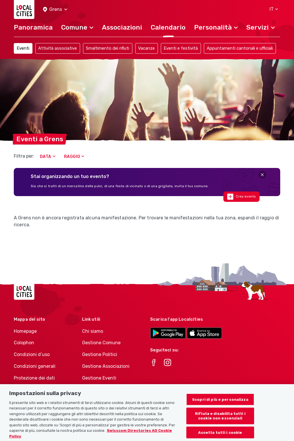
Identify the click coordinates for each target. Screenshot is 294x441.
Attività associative (57, 48)
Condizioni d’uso (32, 354)
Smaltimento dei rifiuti (107, 48)
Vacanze (146, 48)
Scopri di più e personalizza (220, 406)
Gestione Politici (99, 354)
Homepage (25, 331)
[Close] (262, 175)
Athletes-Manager (102, 389)
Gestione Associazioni (105, 366)
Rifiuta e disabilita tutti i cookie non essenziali (220, 422)
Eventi (23, 48)
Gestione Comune (101, 342)
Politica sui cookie (33, 389)
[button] (55, 10)
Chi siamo (92, 331)
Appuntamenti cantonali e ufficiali (240, 48)
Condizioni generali (34, 366)
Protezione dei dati (34, 378)
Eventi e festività (181, 48)
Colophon (24, 342)
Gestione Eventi (99, 378)
